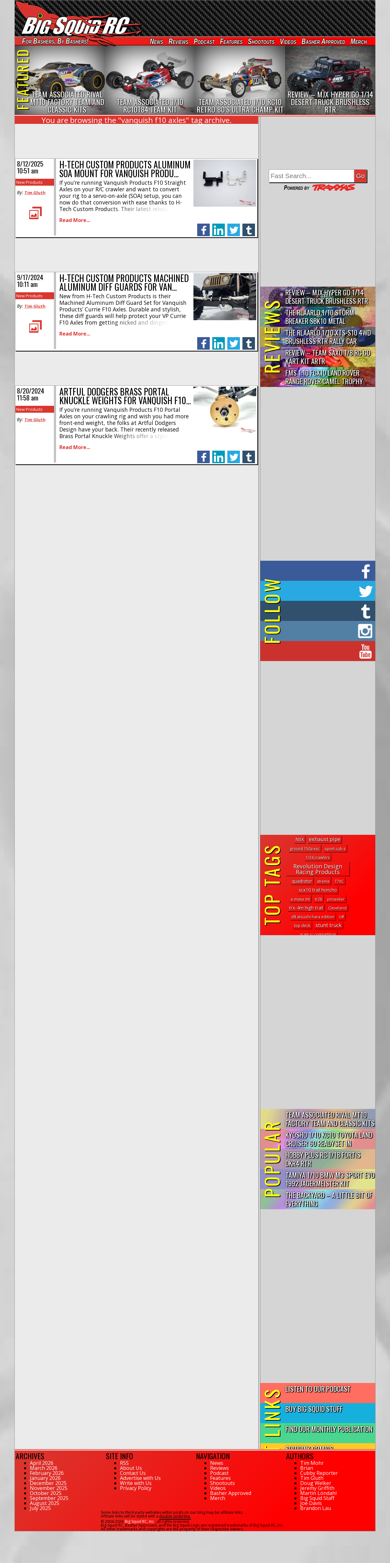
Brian (306, 1468)
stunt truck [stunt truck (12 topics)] (329, 925)
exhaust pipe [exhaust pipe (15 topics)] (324, 839)
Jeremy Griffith (317, 1488)
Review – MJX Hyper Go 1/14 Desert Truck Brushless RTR (326, 296)
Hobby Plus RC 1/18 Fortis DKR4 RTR (322, 1158)
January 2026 (45, 1478)
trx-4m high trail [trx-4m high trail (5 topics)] (306, 908)
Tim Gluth (35, 192)
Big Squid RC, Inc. (140, 1521)
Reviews (178, 41)
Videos (288, 41)
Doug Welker (315, 1483)
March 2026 (43, 1468)
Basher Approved (323, 41)
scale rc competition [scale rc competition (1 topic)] (318, 934)
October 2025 (46, 1493)
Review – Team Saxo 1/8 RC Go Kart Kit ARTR (328, 356)
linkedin (218, 227)
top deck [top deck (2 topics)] (302, 925)
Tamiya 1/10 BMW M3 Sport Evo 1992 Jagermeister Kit (330, 1178)
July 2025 (40, 1508)
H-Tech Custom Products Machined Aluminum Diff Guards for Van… (124, 282)
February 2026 (47, 1473)
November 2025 (49, 1488)
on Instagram (316, 631)
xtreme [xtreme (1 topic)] (323, 881)
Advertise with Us (140, 1478)
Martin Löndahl (318, 1493)
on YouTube (323, 651)
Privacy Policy (135, 1488)
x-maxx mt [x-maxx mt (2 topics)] (300, 899)
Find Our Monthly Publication (328, 1428)
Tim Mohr (312, 1463)
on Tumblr (326, 611)
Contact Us (133, 1473)
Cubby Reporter (319, 1473)
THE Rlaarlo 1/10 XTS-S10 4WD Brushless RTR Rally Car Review (328, 337)
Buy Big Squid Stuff (314, 1408)
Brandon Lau (315, 1508)
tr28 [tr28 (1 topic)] (318, 899)
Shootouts (261, 41)
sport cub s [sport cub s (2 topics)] (335, 848)
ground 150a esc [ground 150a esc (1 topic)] (305, 848)
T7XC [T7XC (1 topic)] (339, 881)
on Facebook (319, 571)
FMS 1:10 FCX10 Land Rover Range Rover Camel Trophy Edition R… (324, 377)
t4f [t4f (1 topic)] (341, 916)
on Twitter (326, 591)
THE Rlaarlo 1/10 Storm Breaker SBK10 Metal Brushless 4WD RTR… (319, 317)
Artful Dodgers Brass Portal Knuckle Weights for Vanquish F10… (125, 396)
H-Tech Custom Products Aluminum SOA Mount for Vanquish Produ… (125, 169)
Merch (358, 41)
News (156, 41)
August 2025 (44, 1503)
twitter (233, 227)
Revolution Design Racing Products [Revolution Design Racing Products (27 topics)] (317, 869)
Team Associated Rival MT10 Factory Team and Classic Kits (330, 1118)
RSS (124, 1463)
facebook (203, 227)
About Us (131, 1468)
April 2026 (41, 1463)
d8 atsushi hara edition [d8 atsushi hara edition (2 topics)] (312, 916)
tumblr (248, 227)
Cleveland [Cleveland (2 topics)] (337, 908)
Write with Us (136, 1483)
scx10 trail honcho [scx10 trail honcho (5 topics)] (318, 890)
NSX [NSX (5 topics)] (299, 839)
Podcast (204, 41)
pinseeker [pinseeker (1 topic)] (336, 899)
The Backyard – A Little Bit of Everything (328, 1198)
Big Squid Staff (317, 1498)
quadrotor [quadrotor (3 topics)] (302, 881)
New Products (29, 182)
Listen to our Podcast (318, 1388)
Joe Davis (311, 1503)
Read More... (74, 220)
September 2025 (49, 1498)
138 (18, 1534)
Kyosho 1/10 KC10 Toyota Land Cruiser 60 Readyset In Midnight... (328, 1139)
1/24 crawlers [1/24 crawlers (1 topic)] (318, 857)
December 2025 (48, 1483)
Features (231, 41)
